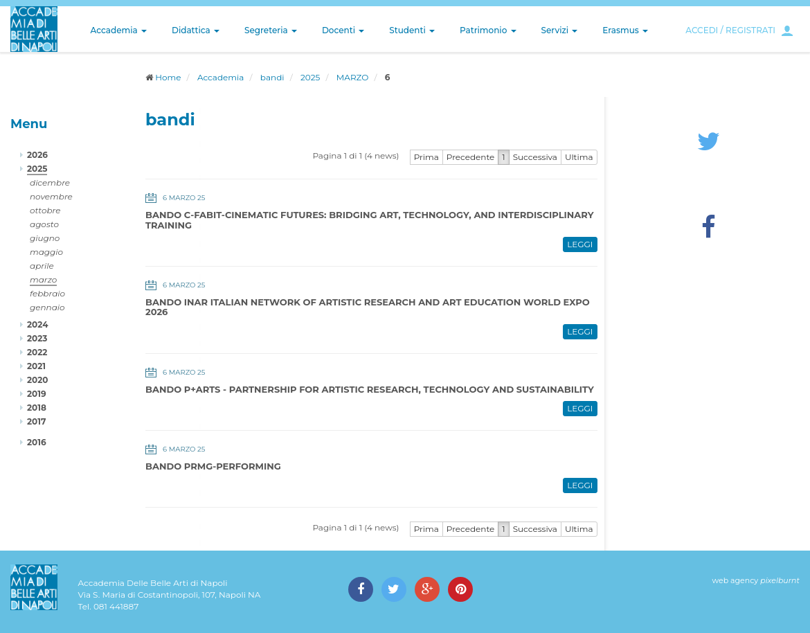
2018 (36, 407)
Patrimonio (488, 30)
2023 (37, 338)
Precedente (471, 157)
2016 (36, 442)
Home (168, 77)
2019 (36, 394)
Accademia (119, 30)
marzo (43, 279)
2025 (310, 77)
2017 (36, 421)
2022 (37, 352)
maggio (46, 252)
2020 (37, 380)
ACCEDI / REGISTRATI (730, 30)
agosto (44, 224)
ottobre (45, 210)
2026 (37, 155)
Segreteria (270, 30)
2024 (37, 324)
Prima (426, 157)
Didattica (195, 30)
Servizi (559, 30)
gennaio (47, 307)
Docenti (343, 30)
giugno (45, 238)
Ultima (579, 157)
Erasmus (625, 30)
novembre (51, 196)
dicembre (50, 182)
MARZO (352, 77)
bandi (272, 77)
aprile (42, 265)
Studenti (412, 30)
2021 (36, 366)
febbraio (47, 293)
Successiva (535, 157)
